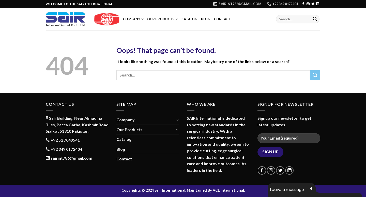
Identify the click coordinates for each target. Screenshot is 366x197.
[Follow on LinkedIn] (317, 4)
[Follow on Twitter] (312, 4)
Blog (205, 19)
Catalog (189, 19)
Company (133, 19)
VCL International (228, 190)
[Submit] (315, 19)
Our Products (162, 19)
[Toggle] (177, 120)
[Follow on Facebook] (303, 4)
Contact (222, 19)
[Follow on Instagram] (308, 4)
